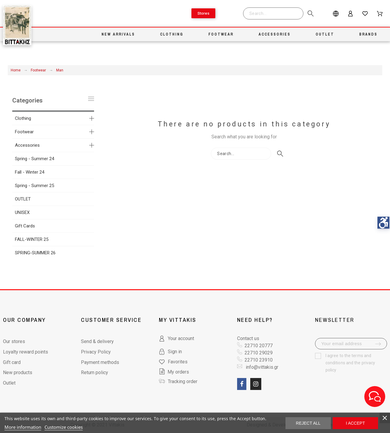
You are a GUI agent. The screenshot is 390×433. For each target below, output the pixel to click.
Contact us (248, 338)
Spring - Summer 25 (34, 185)
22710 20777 (259, 345)
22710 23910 (259, 360)
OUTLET (23, 199)
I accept (355, 423)
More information (22, 427)
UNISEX (22, 212)
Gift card (12, 362)
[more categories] (91, 118)
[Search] (273, 13)
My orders (174, 372)
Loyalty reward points (25, 352)
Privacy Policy (96, 352)
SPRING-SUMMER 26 (35, 252)
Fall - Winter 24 (29, 172)
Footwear (24, 131)
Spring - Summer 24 (34, 158)
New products (17, 372)
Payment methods (100, 362)
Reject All (308, 423)
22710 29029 (259, 353)
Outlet (9, 383)
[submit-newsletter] (378, 344)
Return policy (94, 372)
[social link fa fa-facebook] (241, 384)
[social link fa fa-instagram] (255, 384)
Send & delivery (97, 341)
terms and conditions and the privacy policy (350, 362)
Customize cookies (63, 427)
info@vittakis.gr (261, 367)
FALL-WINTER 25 (31, 239)
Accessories (27, 145)
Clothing (23, 118)
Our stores (14, 341)
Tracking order (182, 381)
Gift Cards (25, 226)
